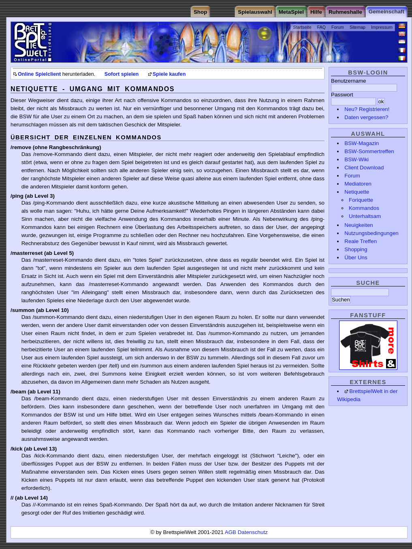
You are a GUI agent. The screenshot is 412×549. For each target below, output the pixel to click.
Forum (337, 27)
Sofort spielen (122, 74)
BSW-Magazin (361, 143)
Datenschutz (253, 532)
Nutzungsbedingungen (371, 233)
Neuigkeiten (358, 225)
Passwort (342, 95)
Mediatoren (357, 184)
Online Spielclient (39, 74)
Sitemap (357, 27)
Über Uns (355, 257)
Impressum (382, 27)
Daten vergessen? (366, 117)
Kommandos (364, 208)
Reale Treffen (360, 241)
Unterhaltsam (365, 216)
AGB (231, 532)
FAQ (321, 27)
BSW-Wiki (356, 159)
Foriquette (361, 200)
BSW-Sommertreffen (369, 151)
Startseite (302, 27)
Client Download (364, 167)
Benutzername (348, 81)
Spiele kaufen (169, 74)
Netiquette (356, 192)
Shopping (355, 249)
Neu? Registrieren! (366, 109)
